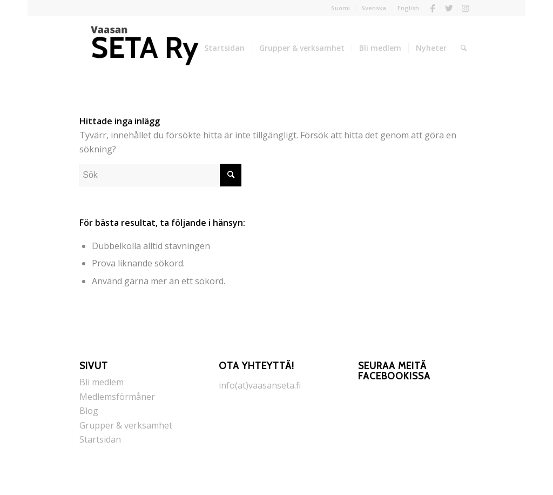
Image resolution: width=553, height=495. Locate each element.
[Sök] (464, 48)
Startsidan (100, 439)
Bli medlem (101, 382)
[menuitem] (341, 8)
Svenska (373, 8)
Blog (88, 411)
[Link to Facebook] (433, 8)
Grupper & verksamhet (125, 425)
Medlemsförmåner (117, 397)
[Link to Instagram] (465, 8)
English (408, 8)
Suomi (340, 8)
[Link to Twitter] (449, 8)
